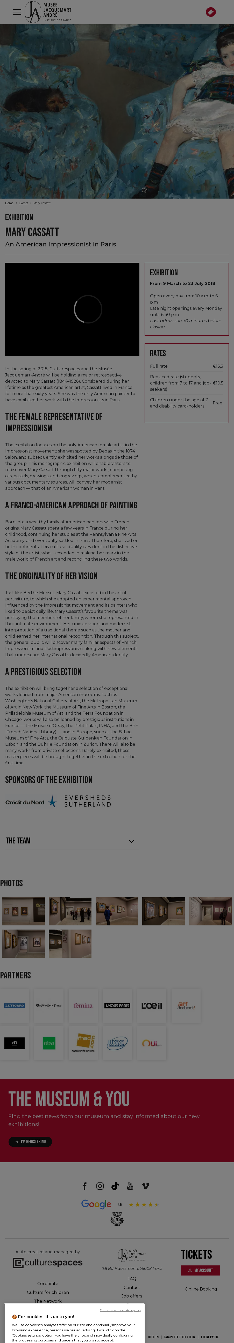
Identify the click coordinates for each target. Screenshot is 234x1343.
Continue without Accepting (120, 1338)
